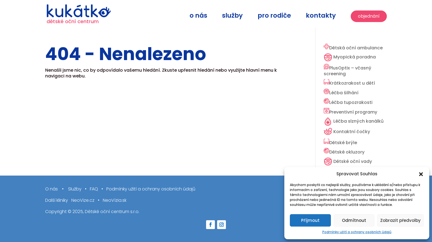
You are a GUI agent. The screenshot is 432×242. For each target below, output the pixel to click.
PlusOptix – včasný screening (347, 71)
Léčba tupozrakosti (350, 102)
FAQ (94, 189)
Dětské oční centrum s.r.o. (112, 211)
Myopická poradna (354, 57)
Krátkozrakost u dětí (352, 83)
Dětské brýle (343, 142)
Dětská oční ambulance (356, 48)
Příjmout (310, 220)
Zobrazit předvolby (400, 220)
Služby (232, 17)
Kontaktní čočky (351, 131)
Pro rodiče (274, 17)
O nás (198, 17)
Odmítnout (354, 220)
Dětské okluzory (346, 152)
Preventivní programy (353, 112)
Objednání (369, 16)
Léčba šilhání (343, 93)
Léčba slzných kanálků (358, 121)
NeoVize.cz (82, 200)
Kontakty (321, 17)
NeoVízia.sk (114, 200)
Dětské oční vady (352, 161)
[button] (421, 174)
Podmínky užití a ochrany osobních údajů (356, 232)
